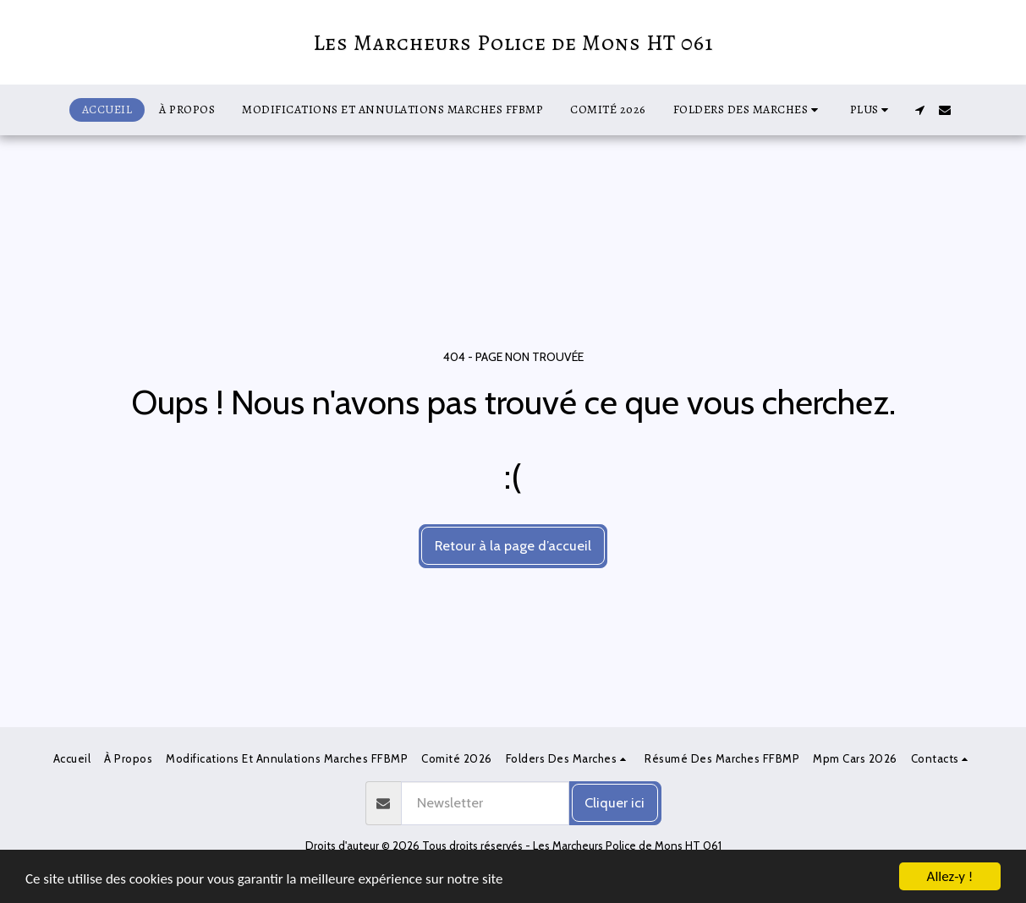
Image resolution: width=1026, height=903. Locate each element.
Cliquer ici (614, 802)
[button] (748, 110)
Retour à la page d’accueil (513, 545)
